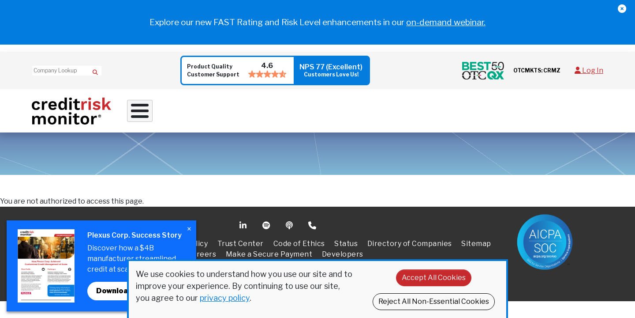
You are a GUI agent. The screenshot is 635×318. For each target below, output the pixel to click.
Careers (202, 258)
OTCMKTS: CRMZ (536, 70)
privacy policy (225, 298)
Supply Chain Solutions (347, 112)
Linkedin (244, 229)
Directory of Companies (409, 247)
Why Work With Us (168, 112)
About (481, 112)
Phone (313, 229)
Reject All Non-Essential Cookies (433, 301)
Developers (342, 258)
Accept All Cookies (434, 277)
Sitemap (476, 247)
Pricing (525, 112)
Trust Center (240, 247)
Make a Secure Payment (269, 258)
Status (346, 247)
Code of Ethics (299, 247)
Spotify (267, 229)
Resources (429, 112)
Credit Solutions (254, 112)
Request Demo (573, 112)
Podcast (290, 229)
